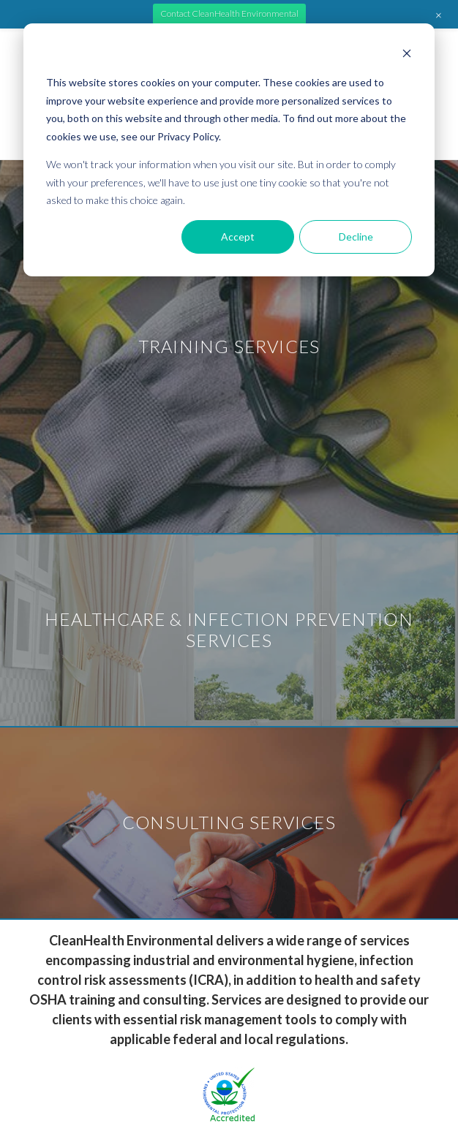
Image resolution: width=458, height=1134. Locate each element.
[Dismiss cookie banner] (407, 55)
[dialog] (229, 149)
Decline (356, 236)
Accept (238, 236)
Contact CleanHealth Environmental (229, 13)
